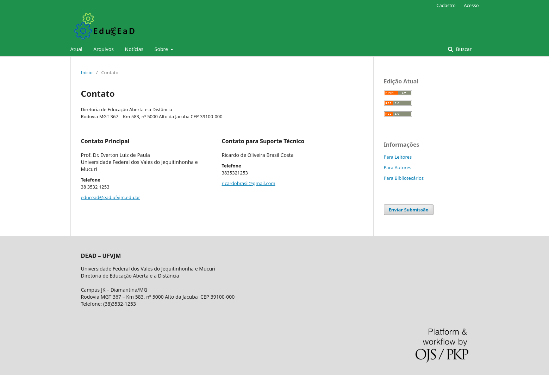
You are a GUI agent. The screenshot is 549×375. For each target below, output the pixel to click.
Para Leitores (398, 157)
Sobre (162, 49)
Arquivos (103, 49)
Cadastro (446, 5)
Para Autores (398, 167)
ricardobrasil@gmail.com (248, 183)
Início (87, 72)
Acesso (471, 5)
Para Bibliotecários (404, 178)
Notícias (134, 49)
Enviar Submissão (409, 209)
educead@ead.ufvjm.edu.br (110, 197)
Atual (76, 49)
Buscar (463, 49)
